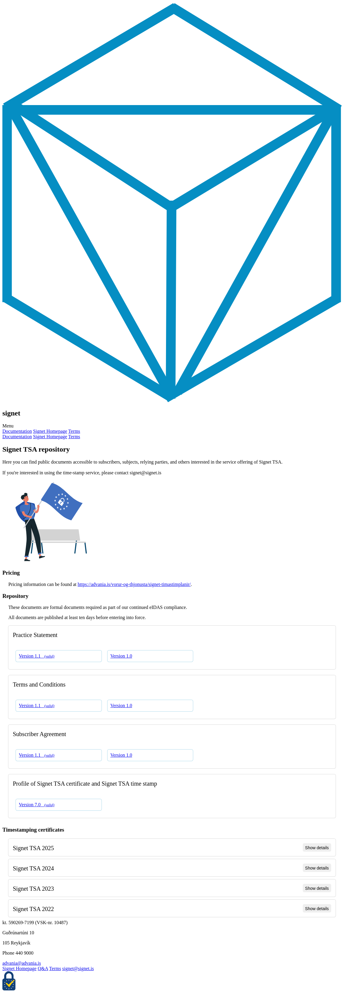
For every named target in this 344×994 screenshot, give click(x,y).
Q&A (43, 968)
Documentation (17, 431)
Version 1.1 (36, 655)
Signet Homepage (50, 431)
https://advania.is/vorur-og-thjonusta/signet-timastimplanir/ (134, 584)
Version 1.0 (121, 655)
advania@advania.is (21, 963)
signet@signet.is (78, 968)
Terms (74, 431)
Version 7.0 (36, 804)
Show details (317, 847)
